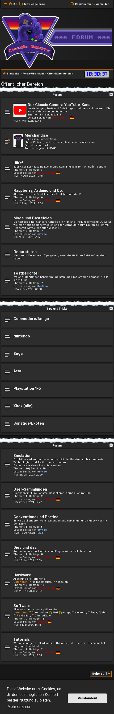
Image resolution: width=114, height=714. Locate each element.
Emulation (22, 455)
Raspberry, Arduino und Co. (38, 190)
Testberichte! (25, 273)
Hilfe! (18, 163)
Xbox (103, 612)
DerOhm (42, 286)
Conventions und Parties (35, 517)
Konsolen (60, 581)
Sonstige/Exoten (28, 423)
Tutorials (21, 639)
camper (42, 621)
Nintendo (21, 336)
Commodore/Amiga (31, 318)
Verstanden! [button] (87, 698)
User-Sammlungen (30, 489)
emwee (42, 234)
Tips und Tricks (57, 308)
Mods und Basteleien (32, 218)
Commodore (38, 612)
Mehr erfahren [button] (19, 707)
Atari (17, 371)
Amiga (64, 612)
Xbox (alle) (23, 406)
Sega (18, 353)
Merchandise (36, 135)
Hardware (22, 575)
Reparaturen (25, 252)
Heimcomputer (40, 581)
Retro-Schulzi (60, 117)
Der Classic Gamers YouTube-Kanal (59, 105)
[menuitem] (12, 4)
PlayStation (21, 615)
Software (21, 605)
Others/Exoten (42, 615)
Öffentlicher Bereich (22, 84)
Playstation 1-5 (27, 388)
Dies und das (25, 547)
